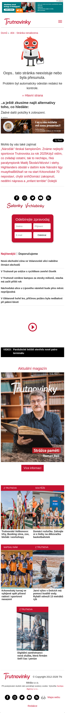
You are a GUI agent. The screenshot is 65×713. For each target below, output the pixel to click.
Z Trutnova (10, 488)
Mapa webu (53, 697)
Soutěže (40, 488)
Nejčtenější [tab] (8, 253)
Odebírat (42, 235)
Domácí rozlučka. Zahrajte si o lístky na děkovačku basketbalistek (48, 534)
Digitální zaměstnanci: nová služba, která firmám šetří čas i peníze (32, 655)
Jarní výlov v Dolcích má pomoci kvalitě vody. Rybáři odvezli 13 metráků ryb (48, 595)
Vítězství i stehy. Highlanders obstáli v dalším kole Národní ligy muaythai (32, 167)
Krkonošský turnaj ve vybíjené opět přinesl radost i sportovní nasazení (14, 595)
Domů (4, 33)
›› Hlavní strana (32, 95)
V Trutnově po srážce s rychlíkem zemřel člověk (28, 271)
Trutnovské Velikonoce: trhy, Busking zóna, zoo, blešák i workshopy (15, 534)
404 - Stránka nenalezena (24, 33)
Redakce (32, 706)
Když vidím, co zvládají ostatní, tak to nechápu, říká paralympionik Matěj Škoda (31, 158)
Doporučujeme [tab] (28, 253)
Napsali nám (11, 547)
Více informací (32, 468)
